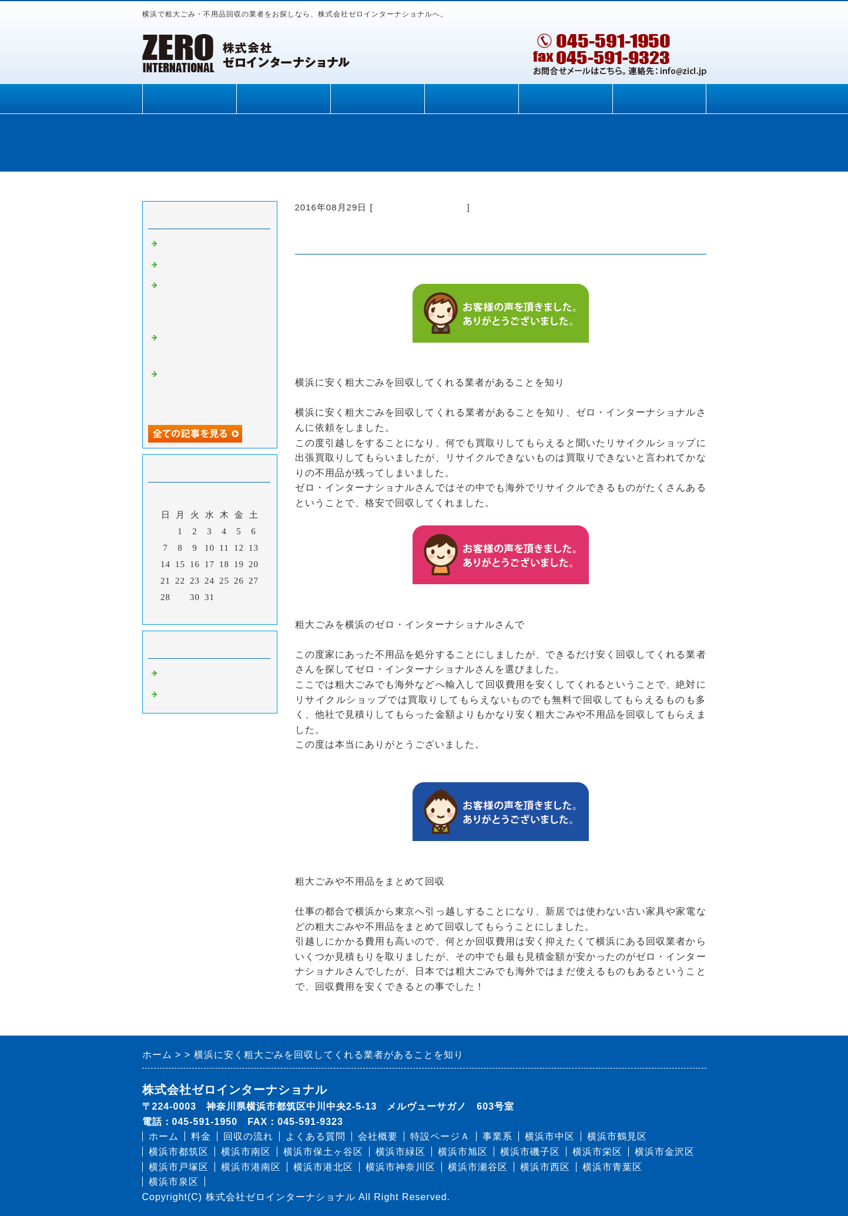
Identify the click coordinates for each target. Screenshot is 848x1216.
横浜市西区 (545, 1167)
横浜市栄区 (597, 1152)
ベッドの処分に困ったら (211, 266)
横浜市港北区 (323, 1167)
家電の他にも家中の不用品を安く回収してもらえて (211, 391)
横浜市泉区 (174, 1182)
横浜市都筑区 (179, 1152)
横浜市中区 (550, 1136)
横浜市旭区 (463, 1152)
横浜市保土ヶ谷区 (323, 1152)
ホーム (189, 98)
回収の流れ (377, 98)
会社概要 (565, 98)
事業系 (497, 1136)
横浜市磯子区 (530, 1152)
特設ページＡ (440, 1136)
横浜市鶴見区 (617, 1136)
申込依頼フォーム (659, 98)
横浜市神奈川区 (400, 1167)
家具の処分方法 (193, 245)
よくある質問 (471, 98)
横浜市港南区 (251, 1167)
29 (180, 597)
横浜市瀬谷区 (478, 1167)
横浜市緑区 (400, 1152)
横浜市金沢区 (665, 1152)
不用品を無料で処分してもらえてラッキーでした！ (211, 302)
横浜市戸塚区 (179, 1167)
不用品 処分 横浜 (202, 696)
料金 (283, 98)
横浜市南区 (246, 1152)
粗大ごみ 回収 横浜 (420, 207)
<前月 (185, 612)
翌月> (234, 612)
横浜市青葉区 (612, 1167)
